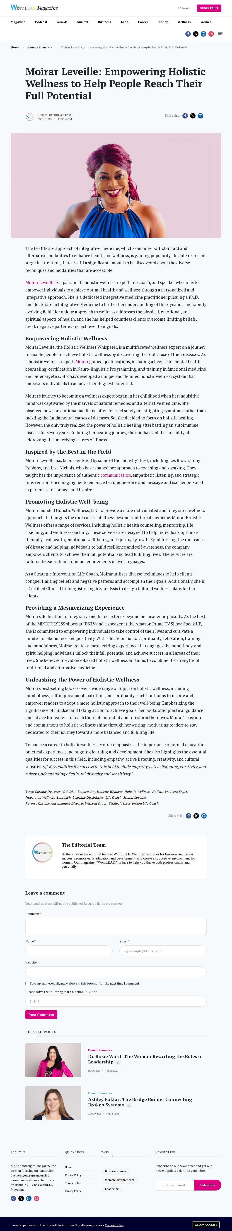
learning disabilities (88, 797)
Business (104, 22)
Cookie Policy (114, 1225)
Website (31, 962)
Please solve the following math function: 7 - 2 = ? (60, 992)
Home (15, 47)
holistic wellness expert (170, 791)
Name (29, 941)
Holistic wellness (137, 791)
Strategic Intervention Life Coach (134, 803)
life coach (113, 797)
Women (206, 22)
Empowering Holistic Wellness (100, 791)
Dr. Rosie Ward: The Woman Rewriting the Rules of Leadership (145, 1059)
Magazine (18, 22)
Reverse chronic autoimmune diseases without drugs (66, 803)
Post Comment (41, 1014)
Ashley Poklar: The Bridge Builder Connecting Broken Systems (140, 1102)
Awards (62, 22)
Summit (82, 22)
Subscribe (207, 1185)
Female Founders (40, 47)
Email (123, 941)
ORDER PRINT (209, 8)
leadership (112, 1189)
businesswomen (115, 1171)
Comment (32, 913)
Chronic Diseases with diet (55, 791)
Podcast (41, 22)
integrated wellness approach (47, 797)
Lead (124, 22)
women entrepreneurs (119, 1180)
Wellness (184, 22)
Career (143, 22)
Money (163, 22)
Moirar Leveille (134, 797)
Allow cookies (206, 1224)
